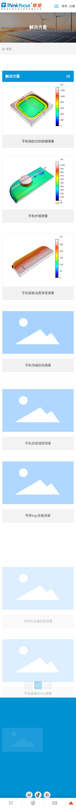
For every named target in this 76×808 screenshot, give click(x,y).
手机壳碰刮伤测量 (38, 414)
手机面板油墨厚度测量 (38, 342)
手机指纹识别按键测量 (38, 145)
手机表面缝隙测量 (38, 499)
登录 (65, 6)
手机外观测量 (38, 247)
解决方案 (38, 27)
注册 (72, 6)
